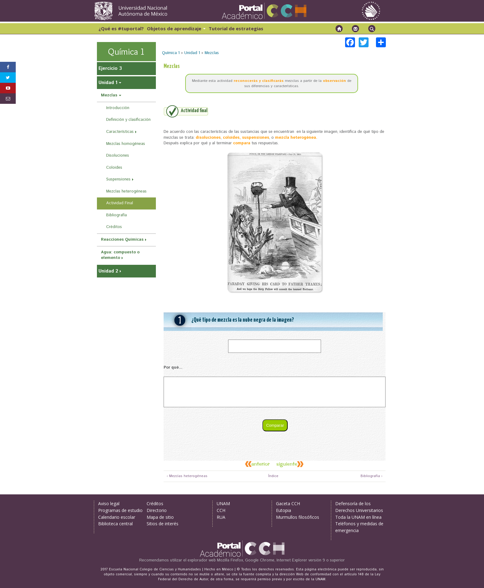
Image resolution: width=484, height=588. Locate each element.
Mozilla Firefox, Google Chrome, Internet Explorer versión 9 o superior (281, 560)
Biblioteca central (115, 524)
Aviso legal (108, 503)
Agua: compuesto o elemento (120, 255)
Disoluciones (117, 156)
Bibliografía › (371, 476)
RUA (221, 517)
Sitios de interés (162, 524)
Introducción (117, 108)
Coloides (114, 168)
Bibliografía (116, 215)
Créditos (114, 227)
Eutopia (283, 510)
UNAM (223, 503)
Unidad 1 (192, 53)
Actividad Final (119, 203)
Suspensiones (118, 179)
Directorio (157, 510)
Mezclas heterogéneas (126, 191)
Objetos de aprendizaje (176, 28)
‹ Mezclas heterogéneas (187, 476)
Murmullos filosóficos (297, 517)
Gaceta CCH (288, 503)
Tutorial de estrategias (236, 28)
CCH (221, 510)
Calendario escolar (116, 517)
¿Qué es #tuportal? (121, 28)
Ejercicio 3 (110, 68)
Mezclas (212, 53)
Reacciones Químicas (122, 240)
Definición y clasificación (128, 120)
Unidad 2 (108, 271)
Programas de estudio (120, 510)
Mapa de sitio (160, 517)
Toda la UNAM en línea (358, 517)
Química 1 (171, 53)
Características (120, 132)
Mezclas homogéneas (125, 144)
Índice (272, 476)
